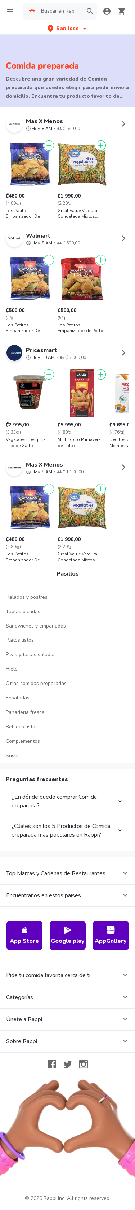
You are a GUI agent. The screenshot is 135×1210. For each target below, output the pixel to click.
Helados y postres (27, 597)
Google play (68, 935)
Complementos (23, 741)
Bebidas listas (22, 726)
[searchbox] (60, 11)
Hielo (12, 668)
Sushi (12, 755)
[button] (67, 28)
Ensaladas (18, 697)
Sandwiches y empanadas (36, 626)
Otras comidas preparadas (36, 683)
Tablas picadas (23, 611)
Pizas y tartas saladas (31, 654)
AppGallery (111, 935)
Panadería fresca (25, 712)
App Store (24, 935)
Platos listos (20, 640)
